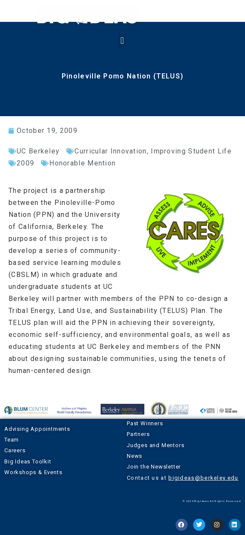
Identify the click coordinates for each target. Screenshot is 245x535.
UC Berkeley (38, 151)
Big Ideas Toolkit (27, 461)
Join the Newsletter (154, 466)
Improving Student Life (191, 151)
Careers (15, 450)
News (134, 456)
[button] (122, 40)
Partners (138, 434)
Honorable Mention (82, 163)
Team (11, 439)
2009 (25, 163)
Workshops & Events (33, 472)
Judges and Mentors (155, 445)
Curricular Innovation (110, 151)
